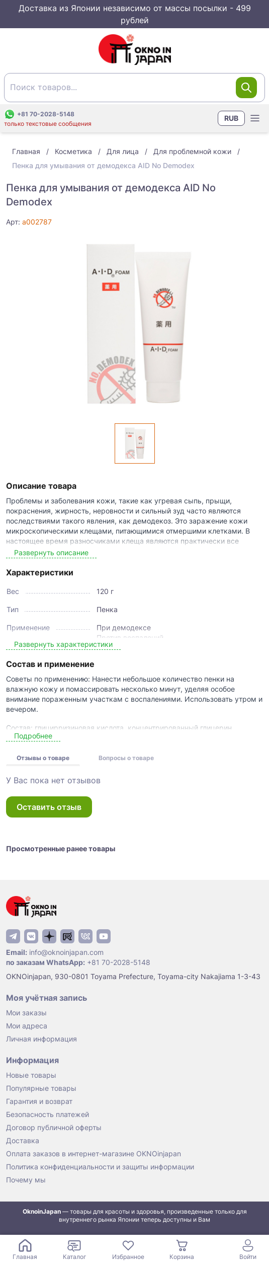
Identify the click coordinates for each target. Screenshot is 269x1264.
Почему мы (26, 1179)
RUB (231, 118)
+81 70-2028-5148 (118, 962)
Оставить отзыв (49, 807)
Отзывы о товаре (43, 758)
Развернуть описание (51, 552)
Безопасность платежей (47, 1114)
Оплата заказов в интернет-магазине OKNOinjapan (93, 1153)
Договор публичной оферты (54, 1127)
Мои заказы (26, 1012)
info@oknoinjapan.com (66, 952)
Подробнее (33, 735)
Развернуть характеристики (63, 644)
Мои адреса (26, 1025)
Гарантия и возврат (39, 1101)
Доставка (22, 1140)
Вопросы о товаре (126, 758)
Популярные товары (41, 1088)
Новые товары (31, 1075)
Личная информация (41, 1038)
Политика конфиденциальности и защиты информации (100, 1166)
